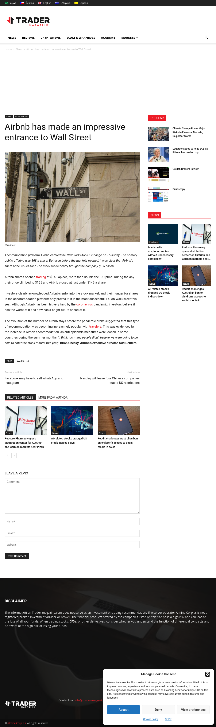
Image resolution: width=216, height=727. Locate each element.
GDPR (168, 719)
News (12, 38)
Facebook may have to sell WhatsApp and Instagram (34, 380)
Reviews (28, 38)
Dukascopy (179, 189)
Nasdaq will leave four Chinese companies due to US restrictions (110, 380)
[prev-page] (7, 455)
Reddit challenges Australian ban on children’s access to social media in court (118, 443)
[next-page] (14, 455)
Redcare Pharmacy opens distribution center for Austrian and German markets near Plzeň (24, 443)
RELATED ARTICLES (20, 397)
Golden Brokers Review (186, 168)
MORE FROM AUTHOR (53, 397)
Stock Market (21, 116)
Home (8, 49)
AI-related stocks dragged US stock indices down (159, 292)
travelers (95, 326)
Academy (108, 38)
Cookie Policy (150, 719)
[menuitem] (10, 3)
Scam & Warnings (81, 38)
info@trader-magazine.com (93, 700)
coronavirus (84, 304)
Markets (129, 38)
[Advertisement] (108, 83)
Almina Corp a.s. (17, 723)
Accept (123, 710)
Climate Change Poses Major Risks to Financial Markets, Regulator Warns (189, 132)
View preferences (193, 710)
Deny (158, 710)
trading (41, 277)
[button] (207, 674)
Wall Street (23, 361)
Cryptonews (50, 38)
